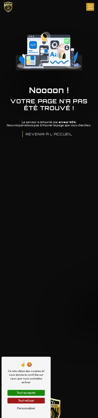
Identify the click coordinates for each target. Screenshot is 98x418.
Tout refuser (26, 400)
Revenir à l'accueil (49, 134)
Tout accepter (26, 393)
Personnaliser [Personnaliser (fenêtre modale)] (26, 408)
